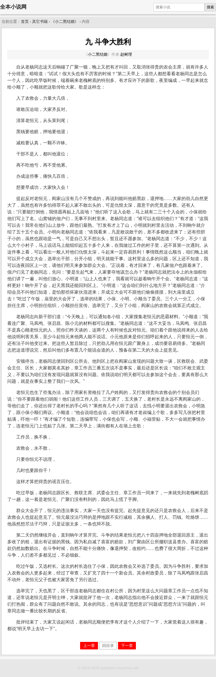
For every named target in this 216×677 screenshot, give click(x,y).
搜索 (210, 7)
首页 (25, 22)
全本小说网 (13, 7)
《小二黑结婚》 (64, 22)
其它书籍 (40, 22)
